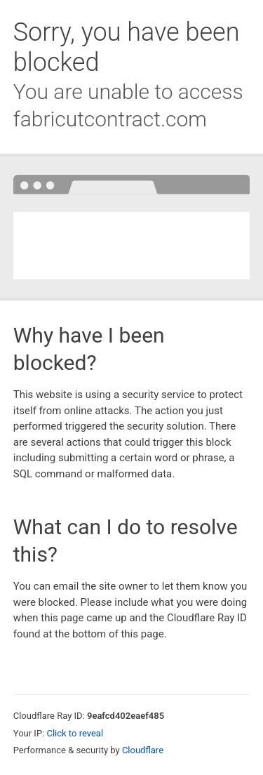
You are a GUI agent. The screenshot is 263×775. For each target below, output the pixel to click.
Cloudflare (142, 750)
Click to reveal (74, 733)
